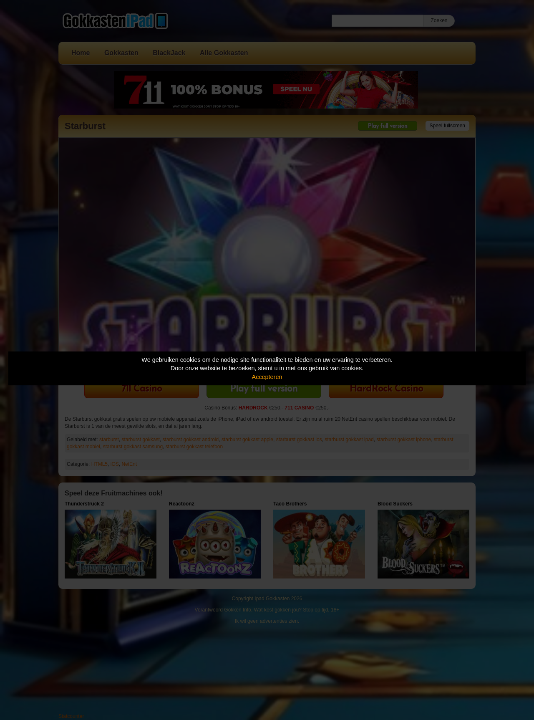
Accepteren (267, 377)
